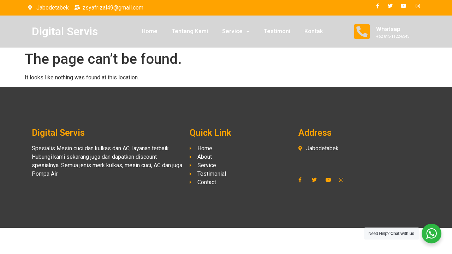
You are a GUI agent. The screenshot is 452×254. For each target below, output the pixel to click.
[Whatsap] (362, 31)
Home (149, 31)
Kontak (313, 31)
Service (236, 31)
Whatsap (388, 28)
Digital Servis (65, 31)
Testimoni (277, 31)
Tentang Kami (190, 31)
